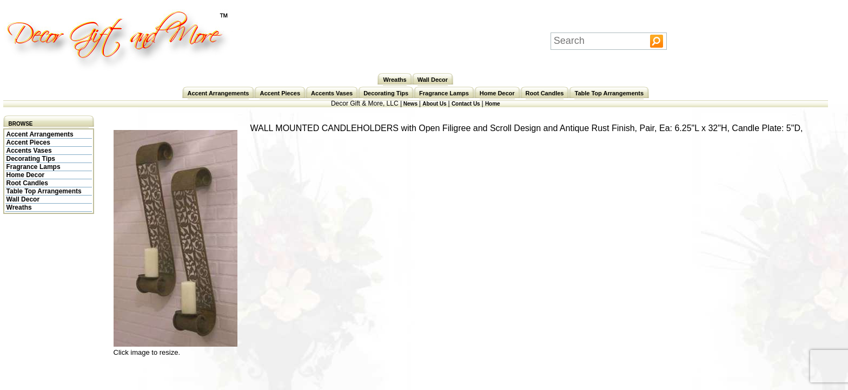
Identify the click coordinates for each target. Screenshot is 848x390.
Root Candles (545, 93)
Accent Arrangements (218, 93)
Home (492, 104)
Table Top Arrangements (609, 93)
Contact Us (467, 104)
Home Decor (497, 93)
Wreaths (394, 79)
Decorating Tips (385, 93)
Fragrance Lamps (444, 93)
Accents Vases (332, 93)
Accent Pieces (280, 93)
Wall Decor (433, 79)
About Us (435, 104)
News (410, 104)
